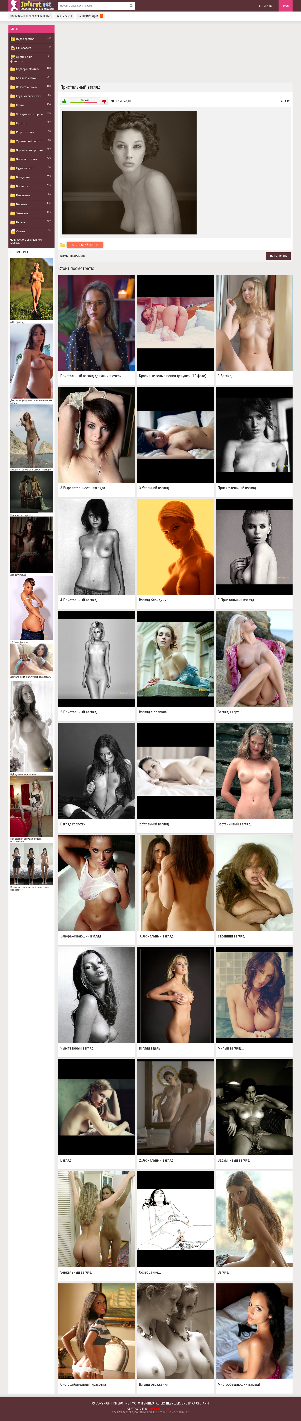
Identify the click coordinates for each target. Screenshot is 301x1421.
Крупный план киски (25, 96)
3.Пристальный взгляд (236, 600)
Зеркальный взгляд (76, 1272)
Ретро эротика (22, 132)
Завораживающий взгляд (80, 936)
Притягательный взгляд (237, 488)
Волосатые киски (23, 87)
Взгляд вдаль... (151, 1048)
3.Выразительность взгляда (82, 488)
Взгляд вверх (228, 712)
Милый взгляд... (231, 1048)
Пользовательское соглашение (30, 16)
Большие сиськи (23, 78)
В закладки (121, 101)
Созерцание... (150, 1272)
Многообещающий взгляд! (239, 1384)
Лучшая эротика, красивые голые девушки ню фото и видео (150, 1412)
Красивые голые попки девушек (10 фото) (172, 376)
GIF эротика (20, 48)
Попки (17, 105)
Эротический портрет (26, 141)
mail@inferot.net (161, 1408)
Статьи (17, 231)
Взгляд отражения (153, 1384)
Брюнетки (19, 186)
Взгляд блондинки (153, 600)
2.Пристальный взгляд (78, 712)
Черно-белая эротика (26, 150)
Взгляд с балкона (153, 712)
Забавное (19, 213)
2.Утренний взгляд (154, 824)
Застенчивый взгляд (234, 824)
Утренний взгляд (231, 936)
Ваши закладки (90, 16)
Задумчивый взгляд (234, 1160)
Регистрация (266, 5)
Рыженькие (20, 195)
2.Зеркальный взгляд (156, 1160)
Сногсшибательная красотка (83, 1384)
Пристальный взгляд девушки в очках (90, 376)
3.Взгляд (225, 376)
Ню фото (18, 123)
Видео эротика (22, 39)
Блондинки (20, 177)
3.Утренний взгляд (154, 488)
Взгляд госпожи (73, 824)
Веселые (18, 204)
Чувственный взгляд (76, 1048)
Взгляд (65, 1160)
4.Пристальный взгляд (78, 600)
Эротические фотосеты (21, 59)
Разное (17, 222)
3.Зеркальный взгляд (156, 936)
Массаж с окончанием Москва (26, 241)
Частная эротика (23, 159)
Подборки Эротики (24, 69)
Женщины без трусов (26, 114)
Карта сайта (64, 16)
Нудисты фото (22, 168)
